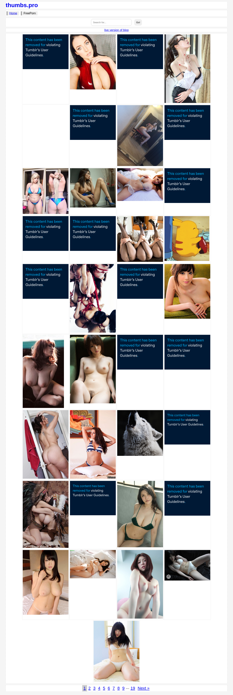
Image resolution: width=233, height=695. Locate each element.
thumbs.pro (22, 5)
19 (133, 688)
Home (13, 13)
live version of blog (116, 30)
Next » (143, 688)
